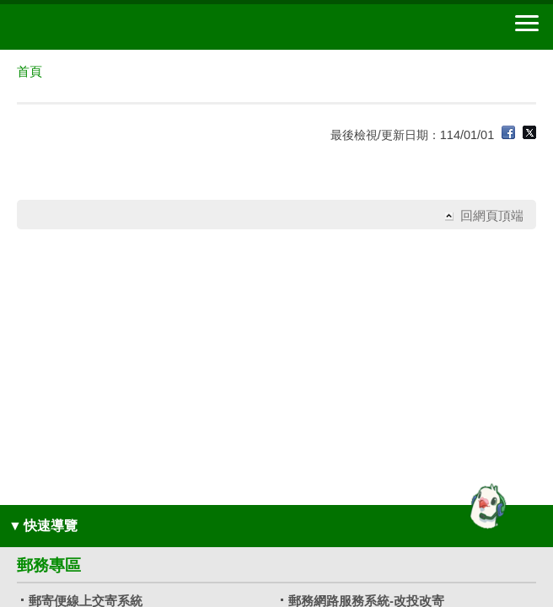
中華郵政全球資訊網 (105, 27)
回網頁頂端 (491, 215)
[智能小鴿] (485, 506)
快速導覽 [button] (43, 525)
